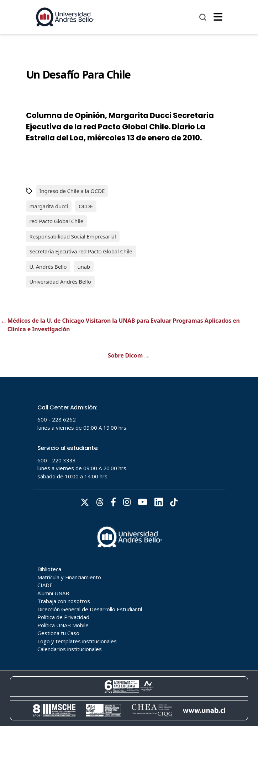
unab (83, 266)
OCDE (86, 206)
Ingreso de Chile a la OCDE (72, 190)
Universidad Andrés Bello (60, 281)
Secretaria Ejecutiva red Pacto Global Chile (81, 251)
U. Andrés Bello (48, 266)
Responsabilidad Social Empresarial (73, 236)
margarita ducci (49, 206)
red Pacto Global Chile (57, 221)
